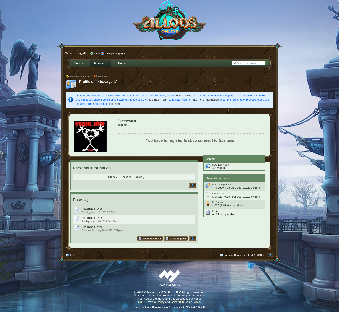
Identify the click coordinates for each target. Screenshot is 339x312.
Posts (78, 200)
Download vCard (221, 164)
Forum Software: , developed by (169, 307)
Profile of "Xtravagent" (98, 82)
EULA (141, 302)
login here (114, 103)
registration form (157, 99)
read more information (205, 99)
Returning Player (92, 208)
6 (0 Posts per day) (224, 214)
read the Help (183, 95)
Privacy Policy (156, 302)
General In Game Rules (185, 302)
